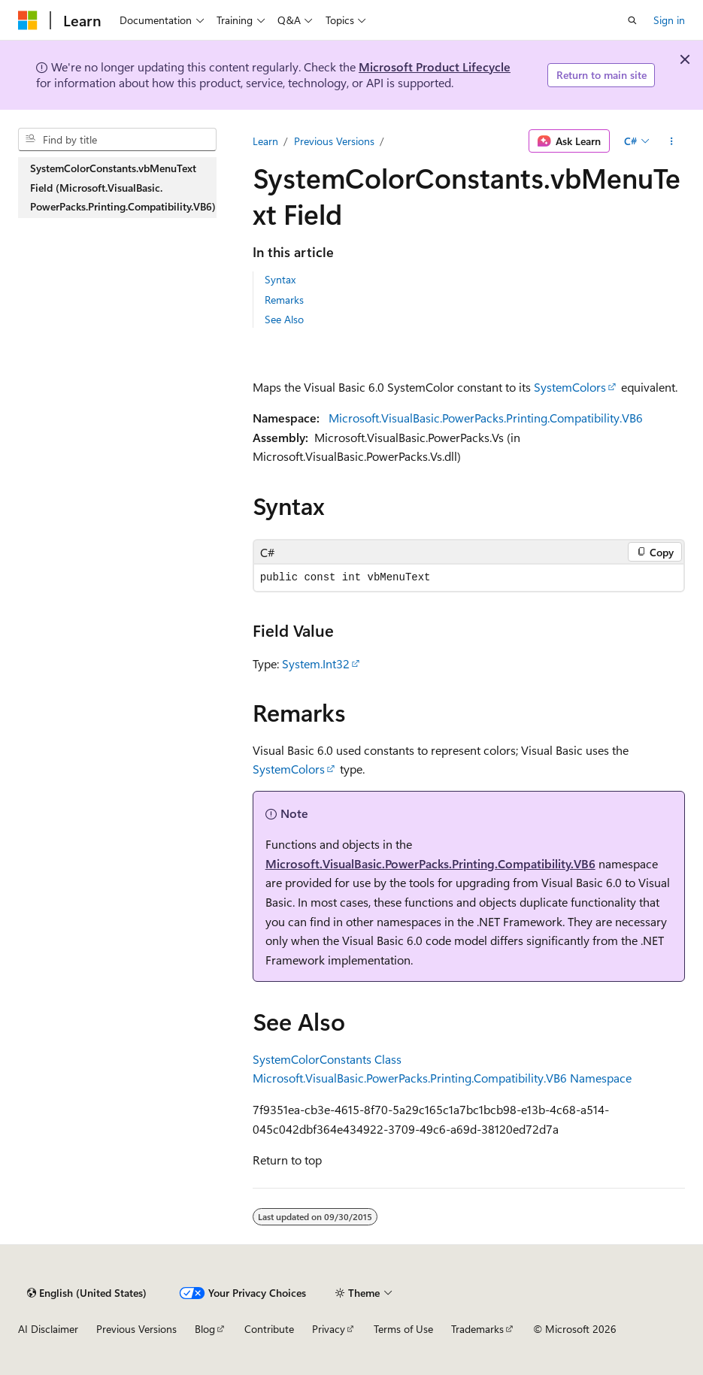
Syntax (280, 279)
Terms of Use (403, 1329)
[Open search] (632, 20)
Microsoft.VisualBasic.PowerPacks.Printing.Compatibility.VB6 (486, 418)
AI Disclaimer (48, 1329)
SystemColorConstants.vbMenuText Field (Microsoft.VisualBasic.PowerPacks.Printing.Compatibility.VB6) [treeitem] (123, 187)
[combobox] (117, 140)
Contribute (269, 1329)
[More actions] (672, 141)
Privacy (328, 1329)
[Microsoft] (28, 20)
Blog (205, 1329)
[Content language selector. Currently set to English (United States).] (87, 1293)
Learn (265, 141)
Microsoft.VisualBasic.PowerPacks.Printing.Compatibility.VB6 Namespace (442, 1078)
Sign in (669, 20)
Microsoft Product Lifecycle (435, 66)
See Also (284, 319)
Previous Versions (334, 141)
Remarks (284, 299)
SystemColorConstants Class (327, 1059)
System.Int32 (316, 663)
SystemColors (570, 387)
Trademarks (477, 1329)
